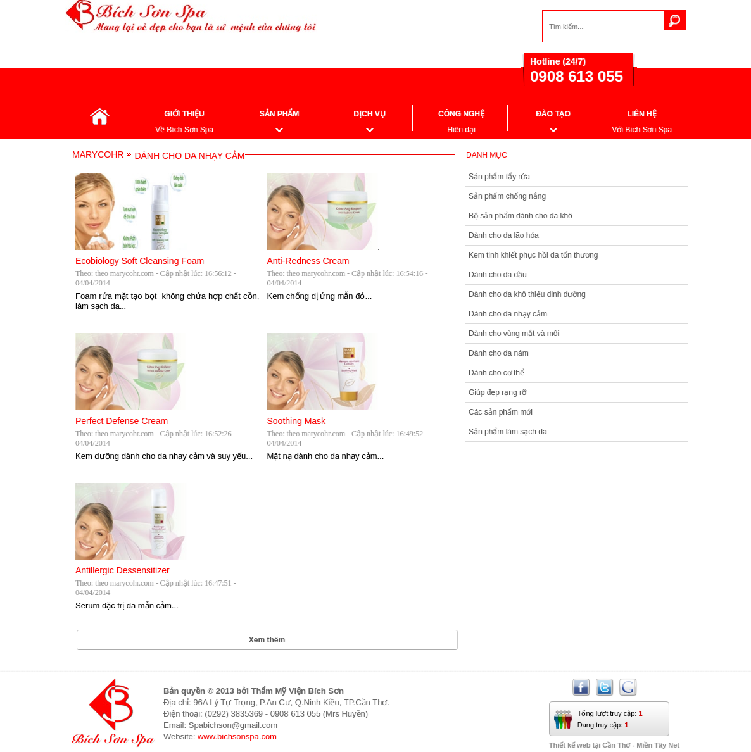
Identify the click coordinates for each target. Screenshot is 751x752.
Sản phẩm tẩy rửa (499, 176)
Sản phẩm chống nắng (507, 196)
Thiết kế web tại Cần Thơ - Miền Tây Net (614, 745)
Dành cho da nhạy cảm (508, 314)
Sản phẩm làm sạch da (508, 431)
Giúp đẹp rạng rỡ (497, 392)
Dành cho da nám (499, 353)
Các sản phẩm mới (501, 412)
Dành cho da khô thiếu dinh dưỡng (527, 294)
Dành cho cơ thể (496, 372)
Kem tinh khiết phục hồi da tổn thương (533, 255)
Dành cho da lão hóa (504, 235)
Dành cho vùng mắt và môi (514, 333)
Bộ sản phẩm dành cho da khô (520, 215)
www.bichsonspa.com (237, 736)
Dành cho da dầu (498, 274)
